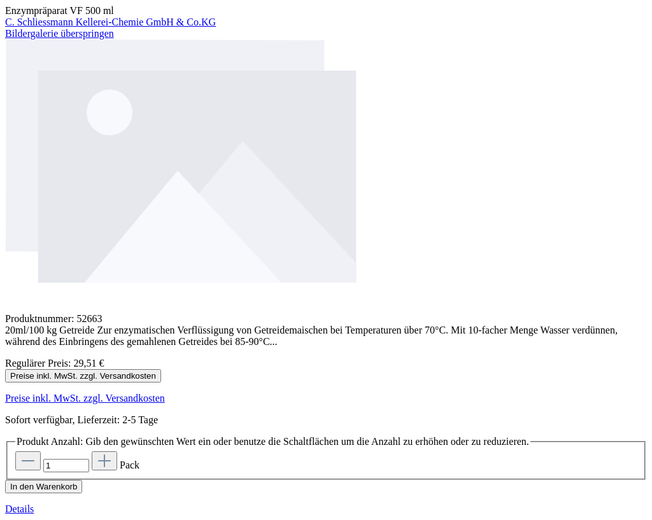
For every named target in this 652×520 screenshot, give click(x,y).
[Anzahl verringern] (28, 460)
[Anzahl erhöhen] (104, 460)
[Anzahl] (66, 465)
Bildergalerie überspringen (59, 33)
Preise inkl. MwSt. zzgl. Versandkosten (83, 376)
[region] (326, 176)
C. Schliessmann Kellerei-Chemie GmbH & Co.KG (110, 22)
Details (19, 508)
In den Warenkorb (43, 486)
